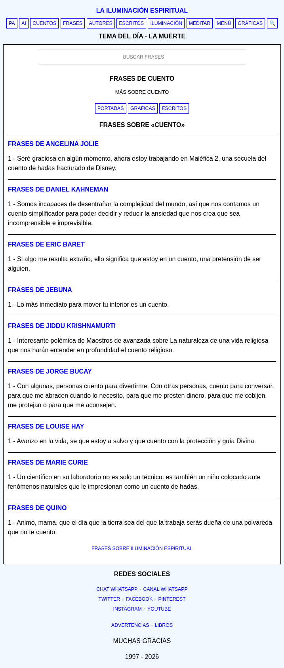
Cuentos (44, 23)
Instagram (127, 609)
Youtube (159, 609)
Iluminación (166, 23)
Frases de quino (37, 508)
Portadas (110, 108)
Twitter (109, 599)
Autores (100, 23)
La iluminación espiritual (142, 10)
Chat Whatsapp (116, 589)
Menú (224, 23)
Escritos (131, 23)
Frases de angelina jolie (53, 143)
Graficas (142, 108)
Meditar (200, 23)
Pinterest (171, 599)
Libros (164, 625)
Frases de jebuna (40, 290)
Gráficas (250, 23)
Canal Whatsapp (165, 589)
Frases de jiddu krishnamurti (62, 326)
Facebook (139, 599)
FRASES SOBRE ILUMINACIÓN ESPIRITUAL (142, 548)
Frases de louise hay (46, 426)
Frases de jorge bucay (50, 371)
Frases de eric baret (46, 244)
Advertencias (130, 625)
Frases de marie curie (48, 462)
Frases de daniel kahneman (58, 189)
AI (23, 23)
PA (12, 23)
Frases (72, 23)
